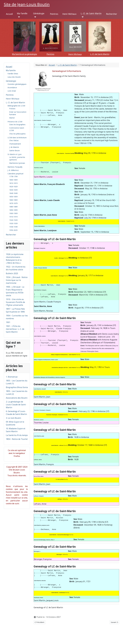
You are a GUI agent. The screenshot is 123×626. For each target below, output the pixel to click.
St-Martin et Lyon (15, 154)
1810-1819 (13, 183)
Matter (12, 118)
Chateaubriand (15, 144)
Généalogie (38, 13)
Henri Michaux (69, 13)
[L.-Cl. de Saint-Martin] (82, 17)
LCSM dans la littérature (17, 137)
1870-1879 (13, 203)
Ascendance (12, 87)
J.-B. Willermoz (13, 170)
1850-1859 (13, 196)
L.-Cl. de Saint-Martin (91, 13)
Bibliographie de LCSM (16, 106)
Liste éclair (12, 91)
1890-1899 (13, 210)
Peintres (54, 13)
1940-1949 (13, 227)
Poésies (12, 108)
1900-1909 (13, 213)
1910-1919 (13, 217)
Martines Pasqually (15, 167)
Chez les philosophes (17, 134)
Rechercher (111, 13)
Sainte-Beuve (14, 150)
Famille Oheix (13, 73)
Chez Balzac (14, 140)
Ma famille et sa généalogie (24, 54)
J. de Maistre (14, 147)
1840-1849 (13, 193)
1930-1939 (13, 223)
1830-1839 (13, 190)
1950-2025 (13, 230)
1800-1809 (13, 180)
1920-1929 (13, 220)
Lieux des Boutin (14, 77)
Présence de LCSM (15, 121)
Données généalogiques (17, 84)
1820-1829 (13, 186)
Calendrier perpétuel (15, 173)
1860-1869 (13, 200)
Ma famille (22, 13)
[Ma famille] (18, 17)
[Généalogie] (34, 17)
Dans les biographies (17, 124)
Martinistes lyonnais (17, 163)
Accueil (9, 13)
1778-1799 (13, 176)
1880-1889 (13, 207)
